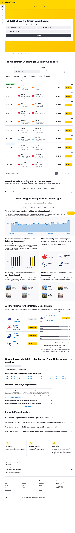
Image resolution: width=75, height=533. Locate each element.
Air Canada (18, 315)
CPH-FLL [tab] (47, 178)
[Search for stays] (2, 9)
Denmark (17, 53)
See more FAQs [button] (30, 398)
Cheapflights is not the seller (41, 461)
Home (8, 53)
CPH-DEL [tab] (40, 178)
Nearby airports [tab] (28, 356)
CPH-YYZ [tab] (27, 178)
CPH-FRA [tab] (53, 178)
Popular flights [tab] (25, 359)
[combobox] (28, 24)
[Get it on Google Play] (60, 477)
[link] (66, 308)
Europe (12, 53)
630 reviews (18, 328)
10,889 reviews (19, 319)
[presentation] (51, 21)
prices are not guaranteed (37, 456)
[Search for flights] (2, 6)
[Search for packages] (2, 15)
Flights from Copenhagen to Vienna (59, 366)
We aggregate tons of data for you (41, 463)
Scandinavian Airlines (20, 307)
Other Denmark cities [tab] (57, 356)
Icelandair (17, 323)
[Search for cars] (2, 12)
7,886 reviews (18, 336)
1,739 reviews (18, 311)
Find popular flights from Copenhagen (18, 389)
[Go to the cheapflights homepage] (10, 2)
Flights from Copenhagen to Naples (38, 368)
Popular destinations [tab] (14, 359)
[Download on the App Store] (60, 481)
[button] (2, 2)
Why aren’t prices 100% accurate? (41, 466)
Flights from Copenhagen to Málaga (38, 366)
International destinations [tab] (15, 356)
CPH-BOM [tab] (33, 178)
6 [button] (68, 163)
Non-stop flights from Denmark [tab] (42, 356)
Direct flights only (39, 24)
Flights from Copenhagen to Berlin (59, 368)
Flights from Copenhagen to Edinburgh (17, 366)
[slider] (65, 72)
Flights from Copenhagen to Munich (16, 368)
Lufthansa (17, 331)
